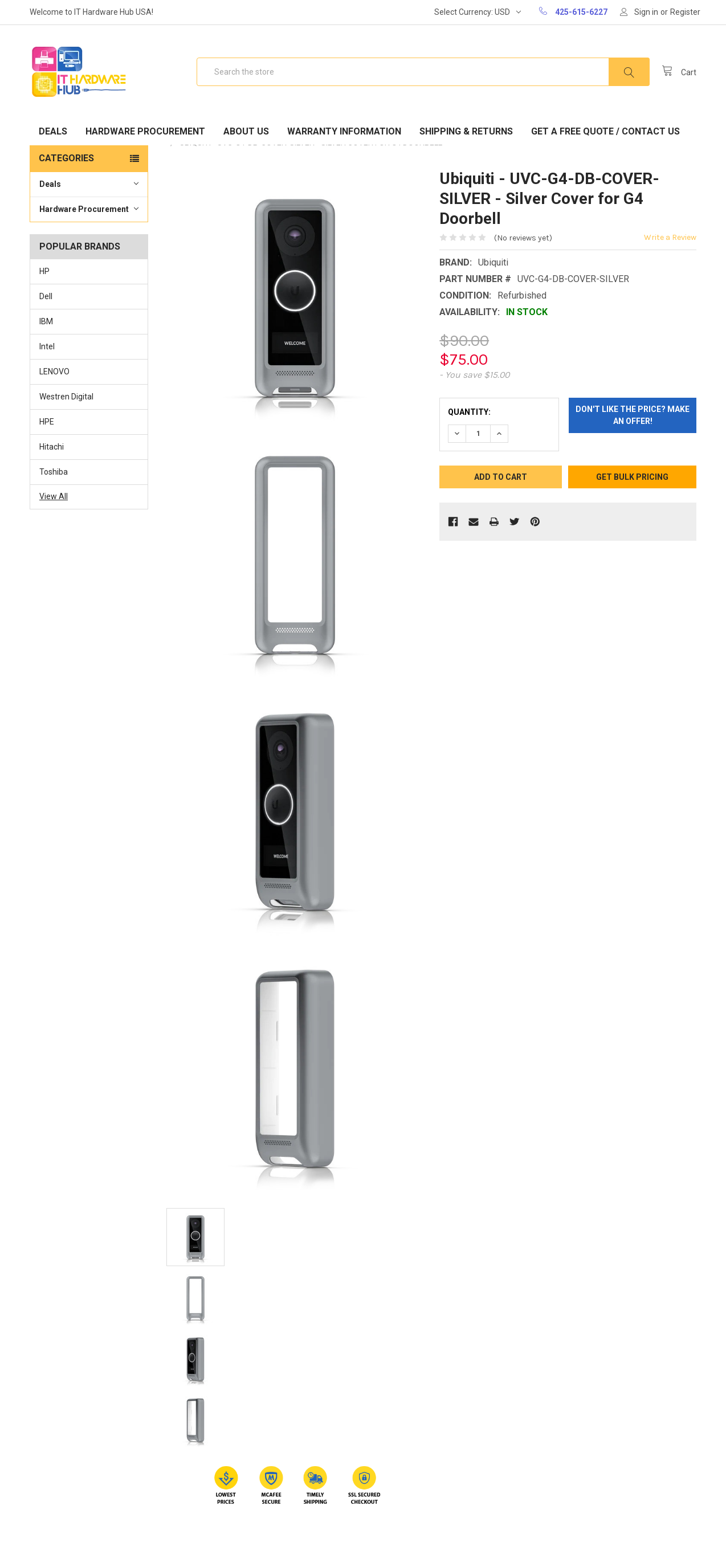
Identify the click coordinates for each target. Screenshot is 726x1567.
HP (44, 271)
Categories (66, 158)
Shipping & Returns (466, 131)
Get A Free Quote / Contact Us (605, 131)
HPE (46, 421)
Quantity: (469, 412)
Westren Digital (66, 396)
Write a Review (670, 237)
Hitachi (51, 446)
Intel (47, 346)
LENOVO (54, 371)
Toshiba (53, 471)
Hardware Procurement (145, 131)
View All (53, 496)
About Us (246, 131)
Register (685, 12)
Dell (45, 296)
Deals (53, 131)
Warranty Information (344, 131)
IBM (46, 321)
